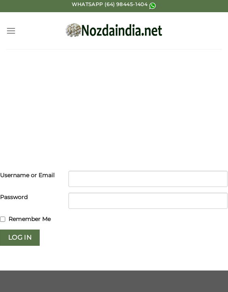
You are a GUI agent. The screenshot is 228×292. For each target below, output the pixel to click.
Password (14, 197)
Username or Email (27, 175)
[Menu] (11, 31)
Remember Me (30, 219)
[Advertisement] (114, 110)
